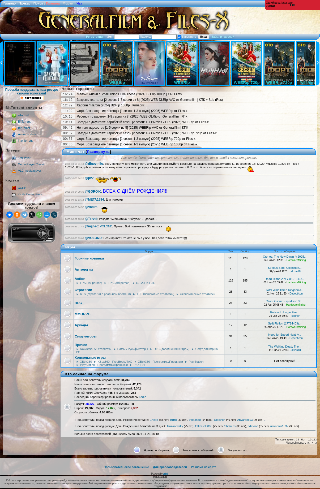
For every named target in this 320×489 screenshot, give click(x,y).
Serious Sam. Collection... (285, 267)
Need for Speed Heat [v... (284, 334)
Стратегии (83, 290)
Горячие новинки (89, 258)
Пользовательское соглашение (126, 467)
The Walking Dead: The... (284, 346)
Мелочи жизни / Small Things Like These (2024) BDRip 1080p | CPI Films (129, 94)
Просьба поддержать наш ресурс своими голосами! (31, 94)
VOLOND (106, 226)
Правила (53, 3)
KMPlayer (21, 157)
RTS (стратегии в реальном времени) (105, 294)
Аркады (81, 325)
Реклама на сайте (203, 467)
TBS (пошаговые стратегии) (155, 294)
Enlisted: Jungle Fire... (284, 312)
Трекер (24, 3)
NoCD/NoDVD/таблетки (95, 348)
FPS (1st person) (91, 282)
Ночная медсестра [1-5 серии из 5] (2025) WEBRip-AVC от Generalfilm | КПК (132, 127)
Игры (70, 247)
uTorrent (20, 115)
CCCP (19, 187)
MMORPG (83, 314)
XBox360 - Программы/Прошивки (160, 361)
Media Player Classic (28, 164)
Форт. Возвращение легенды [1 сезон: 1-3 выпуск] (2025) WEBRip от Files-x (132, 111)
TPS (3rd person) (119, 282)
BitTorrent (21, 121)
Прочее (81, 345)
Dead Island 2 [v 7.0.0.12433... (285, 278)
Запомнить (187, 36)
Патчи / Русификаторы (132, 348)
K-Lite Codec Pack (27, 194)
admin (166, 473)
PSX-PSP (140, 364)
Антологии (84, 269)
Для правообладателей (170, 467)
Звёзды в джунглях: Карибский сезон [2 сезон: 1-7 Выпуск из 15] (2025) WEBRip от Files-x (143, 122)
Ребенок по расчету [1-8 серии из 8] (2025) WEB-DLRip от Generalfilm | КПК (132, 116)
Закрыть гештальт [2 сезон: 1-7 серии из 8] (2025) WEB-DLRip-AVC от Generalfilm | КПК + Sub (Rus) (150, 100)
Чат (79, 3)
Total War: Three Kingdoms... (285, 290)
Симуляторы (86, 336)
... (265, 419)
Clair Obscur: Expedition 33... (285, 301)
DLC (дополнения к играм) (171, 348)
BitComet (21, 127)
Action (80, 279)
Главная (9, 3)
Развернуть (98, 152)
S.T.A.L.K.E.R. (145, 282)
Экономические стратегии (197, 294)
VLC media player (26, 170)
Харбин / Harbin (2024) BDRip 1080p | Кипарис (111, 105)
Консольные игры (90, 358)
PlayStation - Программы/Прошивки (104, 364)
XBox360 (86, 361)
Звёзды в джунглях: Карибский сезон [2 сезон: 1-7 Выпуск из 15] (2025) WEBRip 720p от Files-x (147, 133)
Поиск (38, 3)
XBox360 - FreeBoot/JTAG (115, 361)
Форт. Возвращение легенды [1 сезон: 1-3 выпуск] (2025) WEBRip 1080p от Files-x (137, 144)
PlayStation (196, 361)
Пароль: (158, 36)
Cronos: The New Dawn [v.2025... (284, 256)
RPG (78, 303)
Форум (68, 3)
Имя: (123, 36)
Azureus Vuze (24, 134)
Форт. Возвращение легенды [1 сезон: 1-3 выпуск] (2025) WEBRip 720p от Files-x (136, 139)
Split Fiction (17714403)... (284, 323)
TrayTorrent (22, 140)
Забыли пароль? (222, 36)
